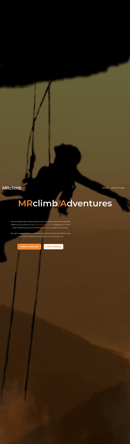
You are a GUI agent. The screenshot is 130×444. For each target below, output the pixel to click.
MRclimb (11, 188)
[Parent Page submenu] (125, 188)
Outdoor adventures (29, 247)
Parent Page (117, 187)
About (105, 187)
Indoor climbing (53, 247)
